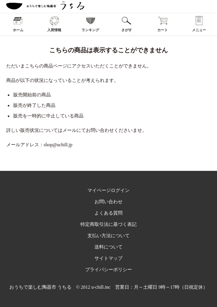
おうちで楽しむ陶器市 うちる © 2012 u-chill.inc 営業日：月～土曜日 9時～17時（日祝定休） (108, 287)
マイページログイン (108, 190)
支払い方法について (108, 235)
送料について (108, 247)
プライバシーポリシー (108, 269)
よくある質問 (108, 213)
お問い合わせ (108, 201)
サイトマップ (108, 258)
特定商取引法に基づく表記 (108, 224)
